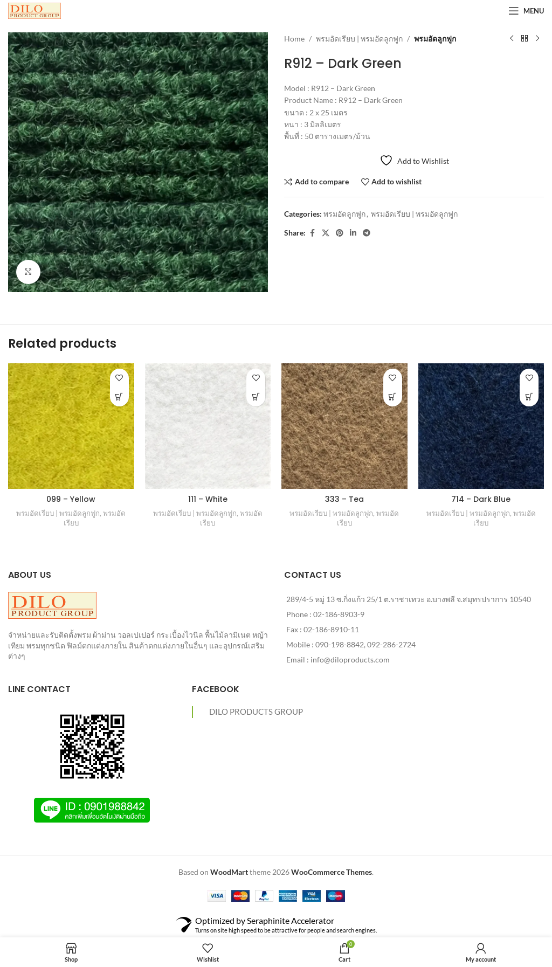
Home (294, 38)
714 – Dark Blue (480, 499)
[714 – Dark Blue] (481, 426)
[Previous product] (511, 38)
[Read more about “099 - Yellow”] (119, 397)
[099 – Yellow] (71, 426)
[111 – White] (208, 426)
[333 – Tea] (344, 426)
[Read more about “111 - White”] (255, 397)
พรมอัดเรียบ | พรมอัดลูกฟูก (359, 38)
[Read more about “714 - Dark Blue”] (529, 397)
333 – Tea (344, 499)
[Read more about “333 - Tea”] (392, 397)
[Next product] (537, 38)
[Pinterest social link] (340, 233)
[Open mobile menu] (526, 11)
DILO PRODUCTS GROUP (256, 711)
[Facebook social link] (312, 233)
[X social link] (326, 233)
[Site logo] (34, 10)
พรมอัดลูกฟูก (435, 38)
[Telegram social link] (367, 233)
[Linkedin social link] (353, 233)
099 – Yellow (70, 499)
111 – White (207, 499)
